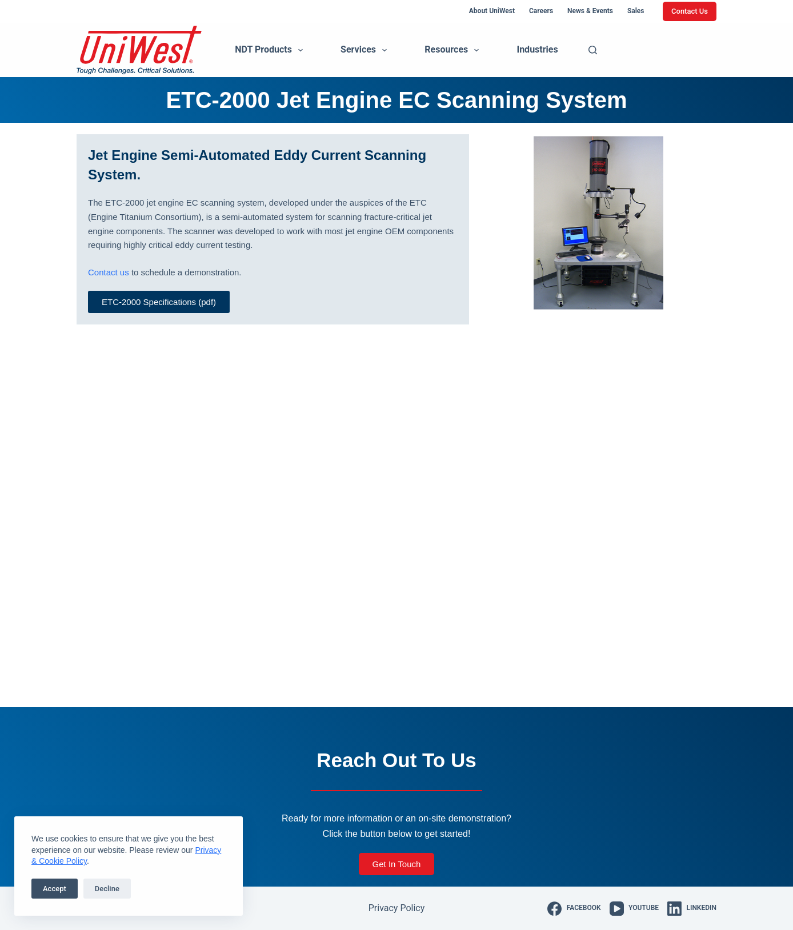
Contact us (108, 272)
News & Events (590, 11)
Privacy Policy (397, 908)
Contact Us (689, 11)
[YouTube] (634, 908)
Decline (107, 888)
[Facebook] (573, 908)
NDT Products (271, 50)
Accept (54, 888)
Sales (635, 11)
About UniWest (492, 11)
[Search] (592, 50)
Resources (453, 50)
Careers (541, 11)
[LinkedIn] (691, 908)
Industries (537, 49)
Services (366, 50)
